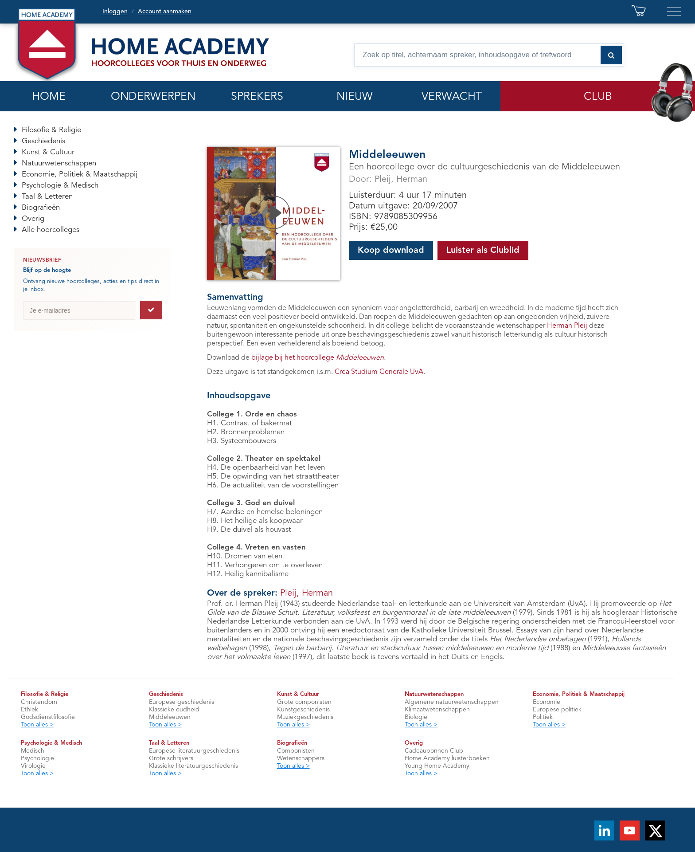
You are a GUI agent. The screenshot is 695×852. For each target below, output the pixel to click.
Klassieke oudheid (174, 710)
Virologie (33, 766)
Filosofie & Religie (51, 130)
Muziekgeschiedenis (305, 717)
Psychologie (37, 758)
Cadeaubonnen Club (434, 751)
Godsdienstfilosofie (48, 717)
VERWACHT (452, 96)
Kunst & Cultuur (48, 152)
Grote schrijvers (171, 758)
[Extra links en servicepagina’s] (674, 11)
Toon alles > (37, 725)
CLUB (598, 96)
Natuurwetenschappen (59, 163)
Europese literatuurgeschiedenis (194, 751)
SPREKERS (257, 96)
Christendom (39, 702)
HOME (49, 96)
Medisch (32, 751)
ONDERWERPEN (153, 96)
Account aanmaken (164, 11)
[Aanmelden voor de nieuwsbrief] (151, 310)
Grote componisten (304, 702)
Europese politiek (557, 710)
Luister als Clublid (482, 250)
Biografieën (41, 208)
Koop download (391, 250)
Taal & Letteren (47, 196)
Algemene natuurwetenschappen (452, 702)
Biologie (416, 717)
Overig (33, 219)
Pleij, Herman (401, 179)
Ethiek (29, 710)
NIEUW (354, 96)
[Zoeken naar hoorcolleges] (611, 55)
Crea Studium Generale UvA (379, 372)
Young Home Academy (437, 766)
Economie (546, 702)
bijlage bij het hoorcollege (317, 357)
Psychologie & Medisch (60, 185)
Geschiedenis (43, 141)
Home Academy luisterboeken (447, 758)
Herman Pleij (567, 326)
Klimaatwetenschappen (437, 710)
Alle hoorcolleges (50, 230)
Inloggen (115, 11)
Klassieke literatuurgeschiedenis (193, 766)
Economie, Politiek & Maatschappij (79, 174)
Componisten (296, 751)
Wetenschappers (300, 758)
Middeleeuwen (170, 717)
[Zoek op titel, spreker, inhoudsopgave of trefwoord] (489, 55)
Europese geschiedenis (181, 702)
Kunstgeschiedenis (303, 710)
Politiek (543, 717)
